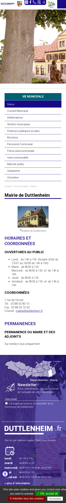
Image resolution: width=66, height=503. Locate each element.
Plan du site (10, 440)
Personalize (55, 498)
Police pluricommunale (20, 151)
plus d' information (18, 483)
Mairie (10, 104)
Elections (12, 137)
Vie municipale (21, 186)
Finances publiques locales (23, 131)
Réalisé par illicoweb (46, 440)
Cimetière (13, 177)
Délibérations (15, 117)
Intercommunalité (17, 157)
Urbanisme (13, 170)
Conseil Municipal (17, 110)
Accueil (8, 186)
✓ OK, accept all (47, 493)
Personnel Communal (20, 144)
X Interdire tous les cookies (26, 498)
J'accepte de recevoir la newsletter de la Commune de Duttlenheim (29, 405)
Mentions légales (26, 440)
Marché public (15, 164)
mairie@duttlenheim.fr (29, 311)
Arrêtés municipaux (18, 124)
